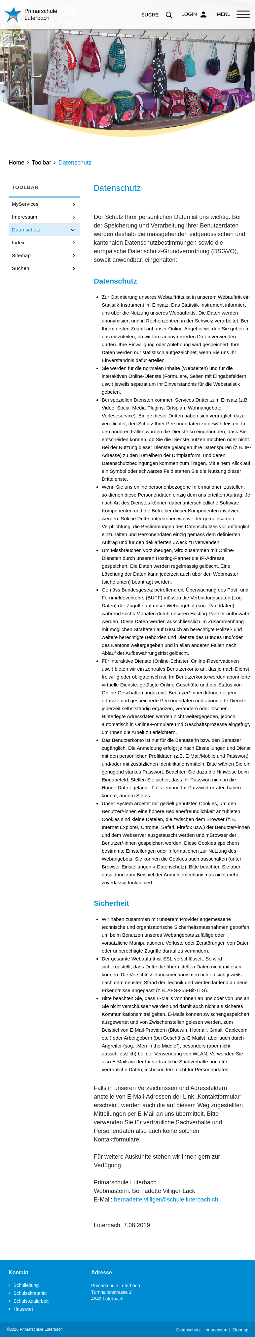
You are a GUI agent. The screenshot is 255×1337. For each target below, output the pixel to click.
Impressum (24, 217)
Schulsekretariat (30, 1293)
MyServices (25, 204)
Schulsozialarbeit (31, 1301)
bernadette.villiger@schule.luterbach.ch (166, 1199)
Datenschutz (41, 229)
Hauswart (23, 1309)
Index (18, 242)
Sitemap (21, 255)
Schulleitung (26, 1285)
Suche (157, 14)
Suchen (20, 268)
